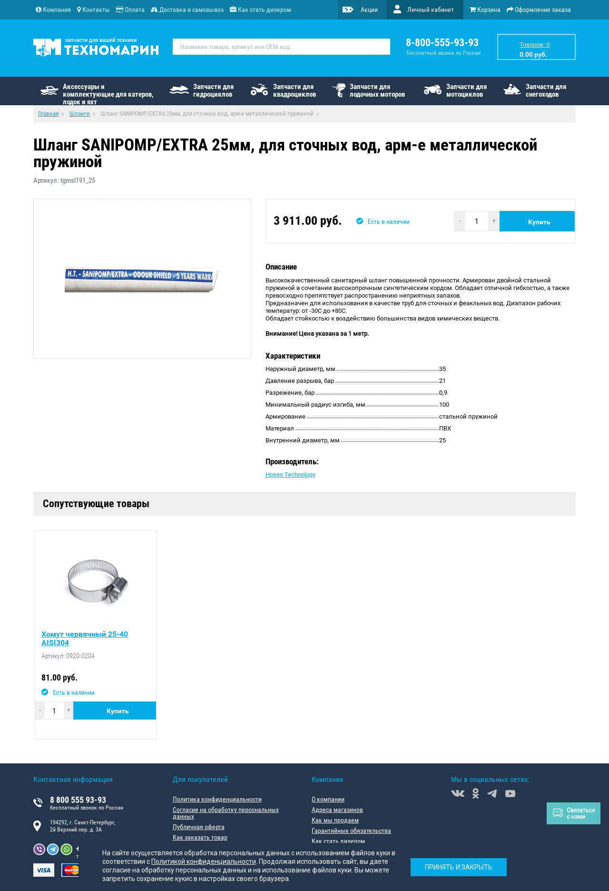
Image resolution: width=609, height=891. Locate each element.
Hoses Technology (290, 474)
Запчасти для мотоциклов (466, 90)
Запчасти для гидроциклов (213, 90)
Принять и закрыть (458, 867)
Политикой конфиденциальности (203, 861)
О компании (328, 799)
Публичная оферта (199, 826)
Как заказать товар (200, 837)
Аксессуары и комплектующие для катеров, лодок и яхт (108, 93)
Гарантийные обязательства (351, 830)
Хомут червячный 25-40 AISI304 (84, 638)
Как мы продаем (335, 820)
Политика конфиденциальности (217, 799)
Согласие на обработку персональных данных (226, 813)
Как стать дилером (338, 841)
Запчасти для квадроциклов (294, 90)
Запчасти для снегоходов (546, 90)
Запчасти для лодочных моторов (377, 90)
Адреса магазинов (337, 809)
